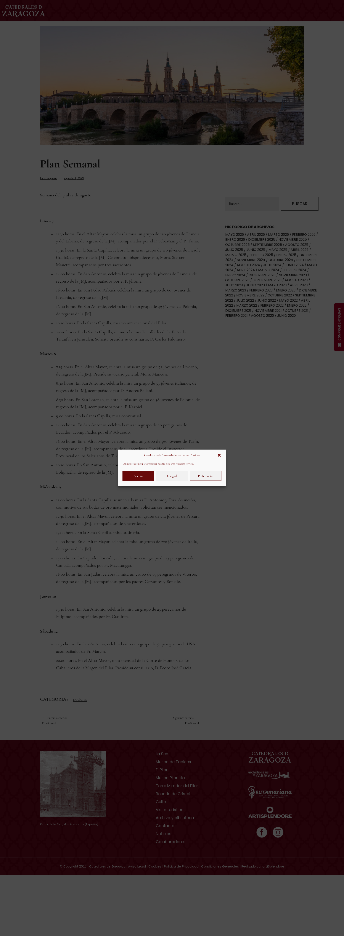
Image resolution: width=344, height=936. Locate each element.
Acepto (138, 476)
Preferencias (205, 476)
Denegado (172, 476)
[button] (219, 455)
